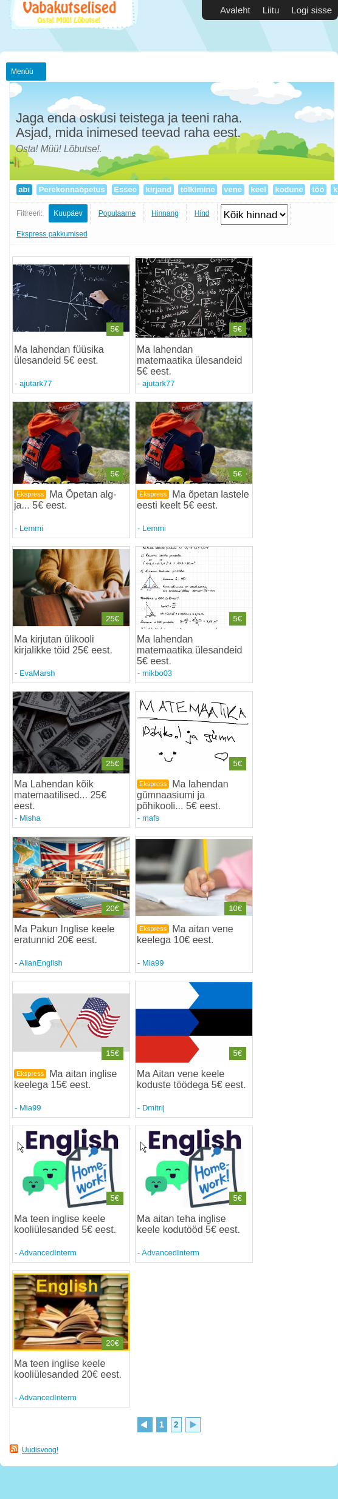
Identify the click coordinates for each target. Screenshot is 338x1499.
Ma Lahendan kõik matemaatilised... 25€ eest (60, 795)
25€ (112, 618)
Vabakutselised (72, 26)
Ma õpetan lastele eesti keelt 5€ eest (193, 499)
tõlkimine (197, 189)
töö (318, 189)
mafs (150, 818)
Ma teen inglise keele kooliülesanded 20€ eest (66, 1369)
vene (233, 189)
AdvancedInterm (48, 1252)
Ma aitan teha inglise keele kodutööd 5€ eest (187, 1224)
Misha (30, 818)
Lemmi (31, 528)
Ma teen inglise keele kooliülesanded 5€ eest (64, 1224)
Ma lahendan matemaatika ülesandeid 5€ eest (189, 360)
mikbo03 (157, 673)
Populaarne (117, 213)
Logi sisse (311, 10)
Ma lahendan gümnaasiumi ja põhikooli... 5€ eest (183, 795)
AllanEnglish (41, 962)
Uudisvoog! (40, 1450)
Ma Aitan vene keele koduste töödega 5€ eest (190, 1079)
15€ (112, 1053)
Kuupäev (67, 213)
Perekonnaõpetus (71, 189)
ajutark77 (35, 383)
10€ (235, 908)
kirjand (158, 189)
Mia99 (153, 962)
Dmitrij (153, 1107)
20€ (112, 908)
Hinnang (165, 213)
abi (24, 189)
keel (259, 189)
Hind (202, 213)
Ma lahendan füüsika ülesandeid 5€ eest (59, 355)
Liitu (271, 10)
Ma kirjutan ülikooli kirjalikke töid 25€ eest (61, 644)
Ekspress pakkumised (52, 234)
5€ (115, 328)
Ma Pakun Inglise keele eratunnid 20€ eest (64, 934)
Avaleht (235, 10)
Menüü (22, 71)
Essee (125, 189)
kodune (289, 189)
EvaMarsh (37, 673)
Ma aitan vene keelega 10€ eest (185, 934)
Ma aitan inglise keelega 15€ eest (65, 1079)
